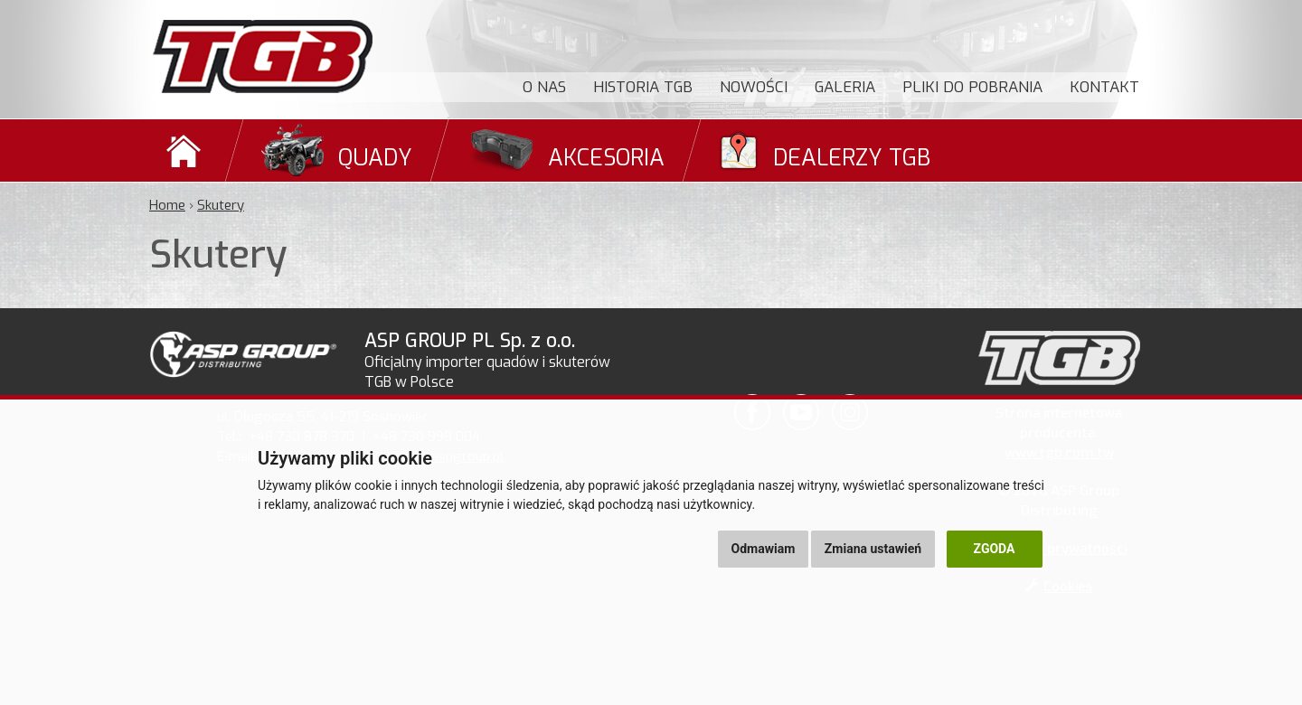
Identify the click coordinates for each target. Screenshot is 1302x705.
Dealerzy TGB (851, 158)
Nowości (754, 87)
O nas (544, 87)
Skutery (220, 205)
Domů (186, 150)
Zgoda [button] (994, 548)
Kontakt (1104, 87)
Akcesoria (606, 158)
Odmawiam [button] (763, 548)
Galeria (845, 87)
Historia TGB (643, 87)
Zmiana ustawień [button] (873, 548)
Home (167, 205)
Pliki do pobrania (972, 87)
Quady (375, 158)
